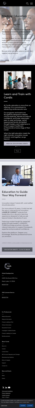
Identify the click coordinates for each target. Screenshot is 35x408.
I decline (23, 405)
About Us (4, 346)
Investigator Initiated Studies (8, 330)
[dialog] (17, 403)
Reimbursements (6, 336)
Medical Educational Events (17, 143)
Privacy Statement (6, 393)
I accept (30, 405)
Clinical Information (6, 325)
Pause (17, 151)
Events (3, 378)
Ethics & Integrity (6, 360)
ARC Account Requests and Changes (11, 354)
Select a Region (5, 397)
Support (4, 363)
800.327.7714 (5, 284)
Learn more (4, 405)
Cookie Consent (6, 395)
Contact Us (4, 365)
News (3, 375)
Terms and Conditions (7, 391)
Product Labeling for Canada (9, 333)
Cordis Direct (5, 351)
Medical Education (6, 316)
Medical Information (7, 319)
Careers (4, 348)
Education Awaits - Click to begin (17, 253)
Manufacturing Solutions (8, 357)
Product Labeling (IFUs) (7, 322)
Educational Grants (6, 327)
